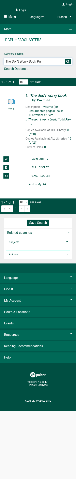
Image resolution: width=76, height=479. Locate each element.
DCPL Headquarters (23, 40)
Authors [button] (13, 254)
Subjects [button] (14, 242)
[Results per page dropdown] (23, 82)
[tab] (38, 232)
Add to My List (37, 184)
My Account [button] (38, 300)
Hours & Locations (17, 312)
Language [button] (38, 278)
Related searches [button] (19, 233)
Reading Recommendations (23, 346)
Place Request (26, 176)
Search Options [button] (16, 69)
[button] (38, 248)
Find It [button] (38, 289)
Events (9, 323)
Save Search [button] (38, 223)
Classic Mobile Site (38, 400)
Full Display (26, 167)
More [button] (38, 29)
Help (7, 357)
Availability (25, 159)
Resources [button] (38, 335)
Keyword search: (14, 53)
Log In (70, 4)
